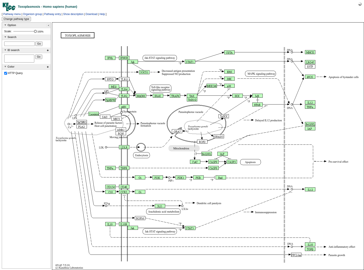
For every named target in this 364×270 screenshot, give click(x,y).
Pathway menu (12, 14)
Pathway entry (52, 14)
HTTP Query (13, 74)
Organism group (32, 14)
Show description (73, 14)
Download (91, 14)
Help (102, 14)
